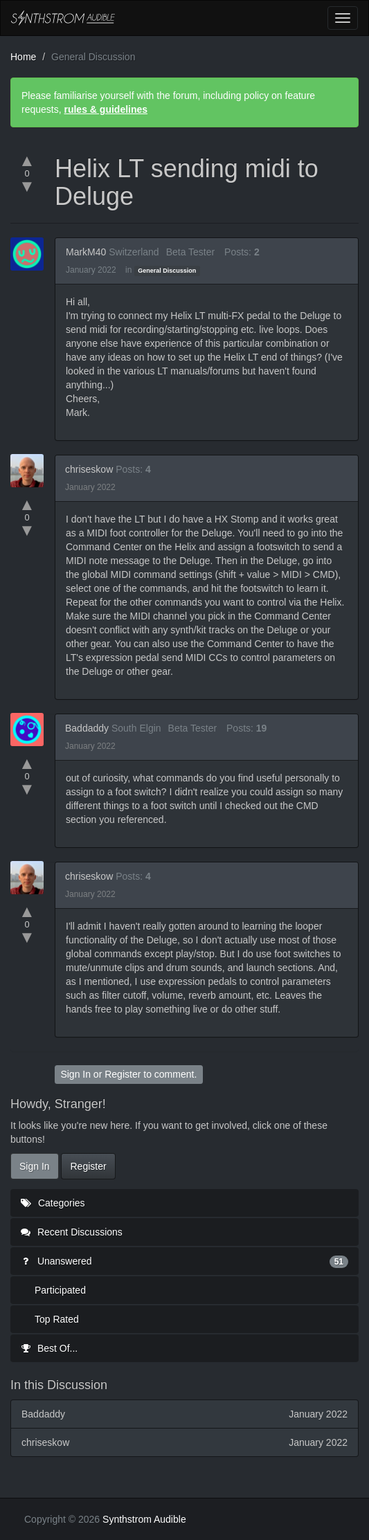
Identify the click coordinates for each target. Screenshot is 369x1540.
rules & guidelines (105, 109)
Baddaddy (87, 728)
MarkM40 (86, 251)
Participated (60, 1290)
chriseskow (89, 469)
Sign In (75, 1074)
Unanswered (184, 1261)
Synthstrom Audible (63, 18)
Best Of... (49, 1348)
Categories (53, 1202)
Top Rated (57, 1319)
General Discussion (167, 270)
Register (123, 1074)
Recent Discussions (72, 1232)
